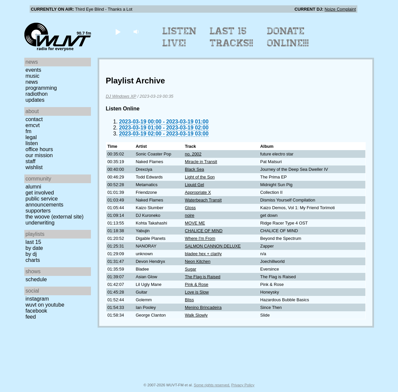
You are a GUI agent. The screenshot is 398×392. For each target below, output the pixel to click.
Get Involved (40, 192)
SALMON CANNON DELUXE (213, 246)
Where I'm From (200, 238)
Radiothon (37, 94)
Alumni (33, 186)
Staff (31, 161)
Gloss (190, 207)
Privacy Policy (242, 385)
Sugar (190, 269)
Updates (35, 100)
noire (189, 215)
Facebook (36, 311)
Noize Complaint (340, 9)
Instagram (37, 299)
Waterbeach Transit (203, 200)
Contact (34, 119)
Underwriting (40, 223)
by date (34, 248)
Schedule (36, 279)
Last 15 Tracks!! (231, 37)
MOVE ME (195, 223)
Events (33, 70)
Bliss (189, 299)
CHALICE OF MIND (203, 230)
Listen (32, 143)
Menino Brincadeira (203, 307)
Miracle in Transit (201, 161)
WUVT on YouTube (45, 305)
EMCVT (33, 125)
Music (33, 76)
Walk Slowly (196, 315)
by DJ (31, 254)
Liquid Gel (194, 184)
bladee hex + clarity (203, 253)
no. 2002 (193, 153)
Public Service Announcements (45, 202)
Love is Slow (197, 292)
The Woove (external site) (55, 217)
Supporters (38, 211)
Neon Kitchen (197, 261)
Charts (33, 260)
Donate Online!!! (288, 37)
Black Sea (194, 169)
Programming (41, 88)
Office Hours (39, 149)
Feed (31, 317)
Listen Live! (180, 37)
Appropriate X (198, 192)
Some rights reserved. (212, 385)
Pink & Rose (196, 284)
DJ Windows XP (121, 96)
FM (29, 131)
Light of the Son (200, 176)
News (32, 82)
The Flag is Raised (202, 276)
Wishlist (34, 167)
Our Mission (39, 155)
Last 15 (33, 242)
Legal (31, 137)
